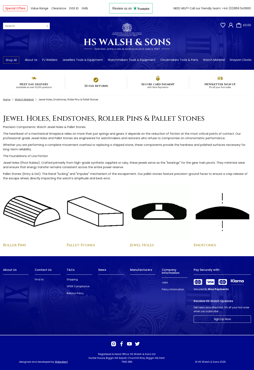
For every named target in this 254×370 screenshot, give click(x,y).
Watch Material (214, 60)
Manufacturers (141, 270)
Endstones (205, 245)
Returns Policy (75, 293)
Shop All (11, 60)
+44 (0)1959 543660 (236, 8)
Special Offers (15, 8)
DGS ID (74, 8)
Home (6, 99)
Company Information (170, 271)
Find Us (39, 279)
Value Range (39, 8)
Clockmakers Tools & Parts (179, 60)
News (102, 270)
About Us (31, 60)
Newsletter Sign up (220, 84)
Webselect (61, 362)
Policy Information (173, 289)
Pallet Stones (81, 245)
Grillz (85, 8)
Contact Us (43, 270)
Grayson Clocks (241, 60)
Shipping (72, 279)
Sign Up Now (222, 319)
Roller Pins (14, 245)
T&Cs (71, 270)
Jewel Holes (142, 245)
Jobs (165, 282)
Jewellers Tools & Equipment (82, 60)
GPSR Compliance (78, 286)
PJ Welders (50, 60)
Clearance (58, 8)
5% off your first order (220, 87)
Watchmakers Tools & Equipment (131, 60)
